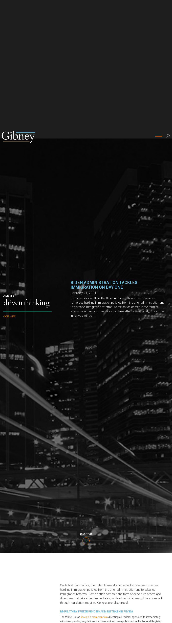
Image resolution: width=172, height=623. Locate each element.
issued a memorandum (94, 478)
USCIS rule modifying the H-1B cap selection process (100, 509)
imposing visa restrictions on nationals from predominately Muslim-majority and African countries (112, 607)
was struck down (128, 553)
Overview (9, 178)
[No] (167, 617)
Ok (160, 617)
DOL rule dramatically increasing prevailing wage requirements (103, 527)
